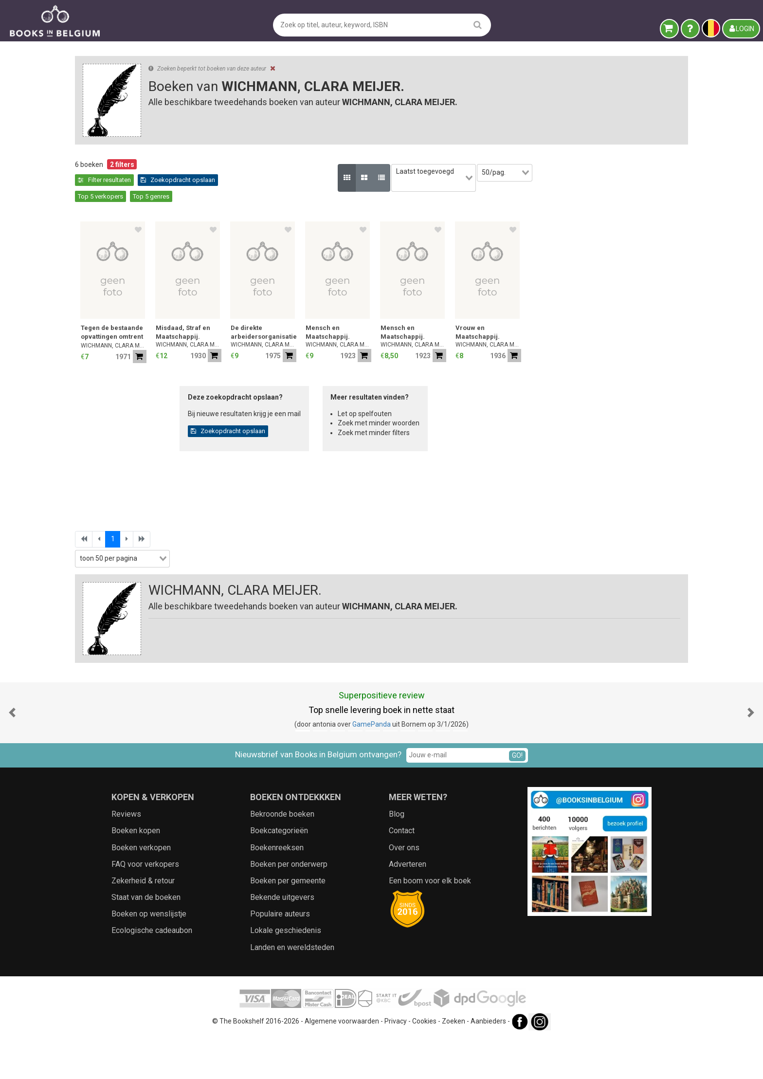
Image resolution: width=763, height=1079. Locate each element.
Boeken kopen (135, 872)
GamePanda (371, 765)
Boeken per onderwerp (288, 905)
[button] (12, 753)
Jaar (87, 377)
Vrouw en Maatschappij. (638, 316)
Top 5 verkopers (345, 179)
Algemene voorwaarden (342, 1062)
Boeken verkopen (141, 888)
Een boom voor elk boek (430, 921)
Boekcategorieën (279, 872)
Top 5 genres (396, 179)
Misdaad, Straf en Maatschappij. (343, 316)
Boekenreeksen (277, 888)
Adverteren (407, 905)
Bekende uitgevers (282, 938)
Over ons (404, 888)
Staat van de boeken (146, 938)
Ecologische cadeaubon (151, 971)
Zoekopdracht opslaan (275, 179)
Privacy (395, 1062)
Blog (396, 855)
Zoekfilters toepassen (150, 585)
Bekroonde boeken (282, 855)
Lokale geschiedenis (285, 971)
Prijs (86, 397)
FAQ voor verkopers (145, 905)
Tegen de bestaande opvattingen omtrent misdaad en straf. (272, 317)
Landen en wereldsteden (292, 988)
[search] (477, 24)
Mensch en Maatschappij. (488, 316)
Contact (402, 872)
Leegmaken (150, 174)
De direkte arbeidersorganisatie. (424, 316)
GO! (517, 796)
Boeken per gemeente (288, 921)
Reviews (126, 855)
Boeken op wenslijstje (148, 955)
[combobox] (150, 338)
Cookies (424, 1062)
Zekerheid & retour (143, 921)
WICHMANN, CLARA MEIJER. (274, 329)
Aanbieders (488, 1062)
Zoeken (453, 1062)
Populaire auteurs (280, 955)
